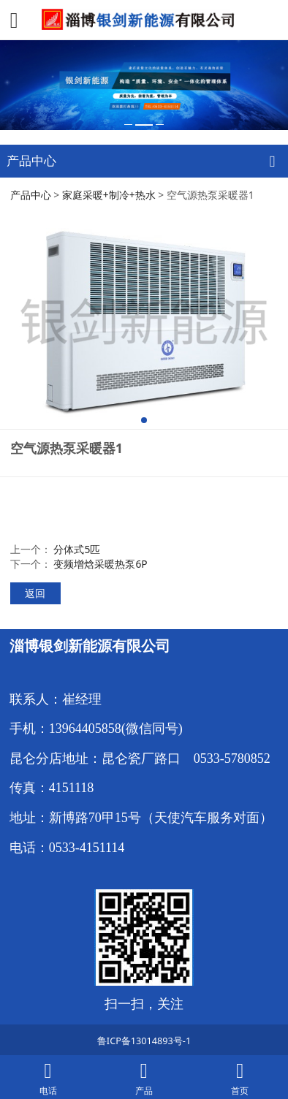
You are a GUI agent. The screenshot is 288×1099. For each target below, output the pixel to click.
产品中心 (30, 195)
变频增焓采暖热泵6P (100, 564)
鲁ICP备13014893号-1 (144, 1040)
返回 (35, 593)
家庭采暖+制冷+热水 (109, 195)
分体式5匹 (76, 549)
